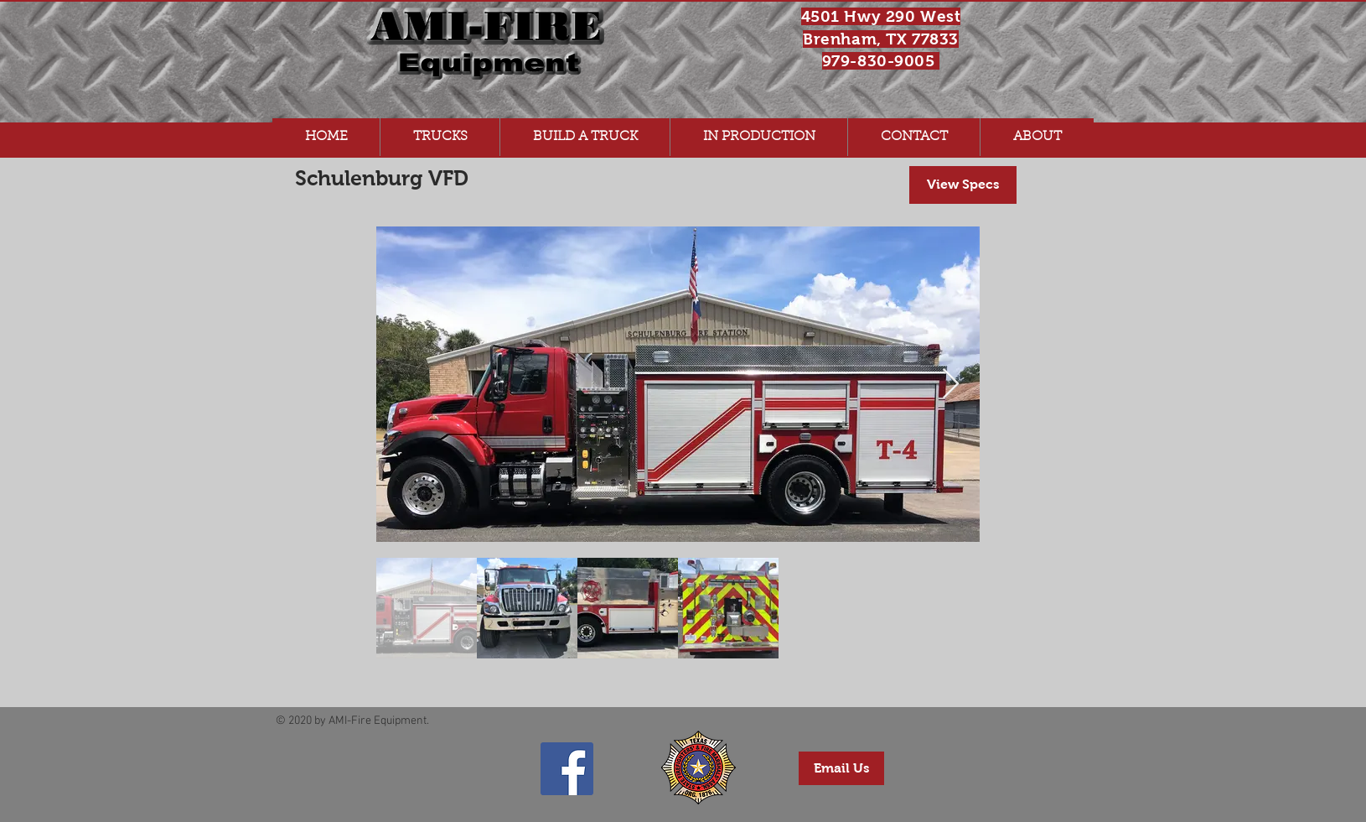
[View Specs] (963, 185)
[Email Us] (841, 768)
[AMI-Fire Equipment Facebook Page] (567, 768)
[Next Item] (950, 384)
